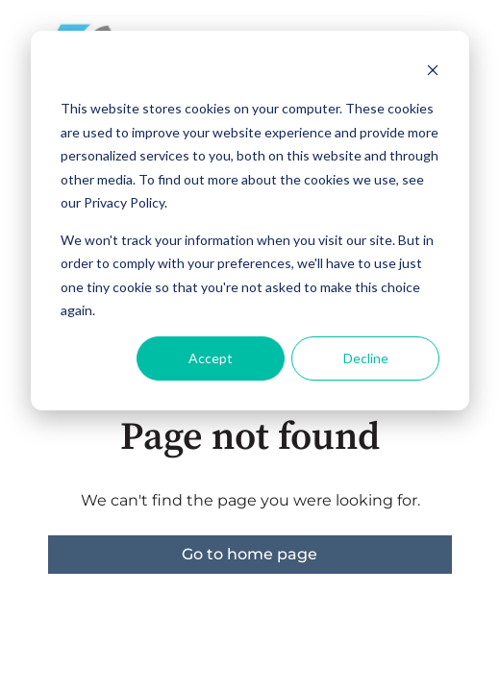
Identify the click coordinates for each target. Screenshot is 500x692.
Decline (365, 358)
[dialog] (250, 220)
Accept (210, 358)
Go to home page (249, 554)
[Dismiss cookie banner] (432, 73)
